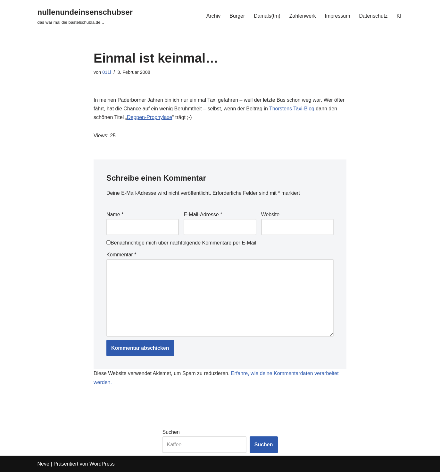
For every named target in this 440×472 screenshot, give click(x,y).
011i (106, 72)
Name (114, 214)
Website (270, 214)
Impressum (337, 16)
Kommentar (121, 254)
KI (398, 16)
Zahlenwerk (302, 16)
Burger (237, 16)
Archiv (213, 16)
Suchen (171, 432)
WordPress (102, 464)
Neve (43, 464)
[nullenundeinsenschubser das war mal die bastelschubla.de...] (85, 16)
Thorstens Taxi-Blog (291, 108)
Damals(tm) (267, 16)
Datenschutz (373, 16)
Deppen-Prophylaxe (149, 117)
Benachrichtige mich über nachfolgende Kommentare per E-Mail (181, 242)
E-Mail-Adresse (203, 214)
